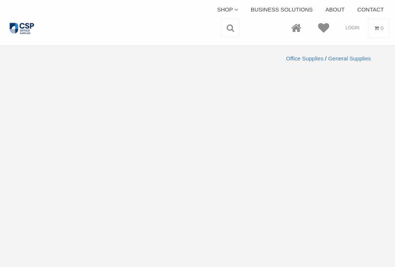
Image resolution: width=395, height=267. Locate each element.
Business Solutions (282, 9)
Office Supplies (305, 58)
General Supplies (349, 58)
